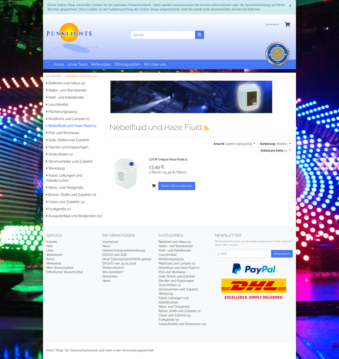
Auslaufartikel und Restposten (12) (74, 216)
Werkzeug (55, 168)
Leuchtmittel (57, 105)
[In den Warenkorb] (153, 186)
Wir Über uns (155, 64)
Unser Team (77, 64)
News (106, 280)
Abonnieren (282, 253)
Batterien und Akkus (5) (65, 83)
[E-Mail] (243, 254)
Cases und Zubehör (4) (65, 202)
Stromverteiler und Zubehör (69, 161)
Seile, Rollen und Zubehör (68, 140)
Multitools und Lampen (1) (68, 119)
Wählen (274, 144)
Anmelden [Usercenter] (272, 24)
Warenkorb (54, 254)
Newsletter (110, 276)
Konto (50, 259)
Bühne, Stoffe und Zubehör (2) (71, 195)
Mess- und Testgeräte (64, 188)
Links (49, 250)
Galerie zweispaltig (233, 144)
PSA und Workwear (63, 133)
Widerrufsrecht (113, 267)
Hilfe (49, 246)
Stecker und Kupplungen (67, 147)
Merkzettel (53, 263)
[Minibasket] (287, 25)
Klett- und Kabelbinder (65, 97)
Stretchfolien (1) (59, 154)
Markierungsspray (61, 112)
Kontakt (51, 242)
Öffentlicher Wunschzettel (64, 272)
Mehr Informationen (176, 186)
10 (274, 150)
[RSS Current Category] (206, 128)
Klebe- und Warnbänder (66, 90)
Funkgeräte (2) (58, 209)
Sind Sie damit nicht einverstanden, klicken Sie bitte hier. (221, 9)
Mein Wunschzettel (59, 267)
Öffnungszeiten (127, 64)
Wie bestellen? (113, 272)
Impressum (110, 242)
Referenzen (101, 64)
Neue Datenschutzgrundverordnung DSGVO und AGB (123, 250)
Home (58, 64)
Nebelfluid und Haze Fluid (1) (71, 126)
